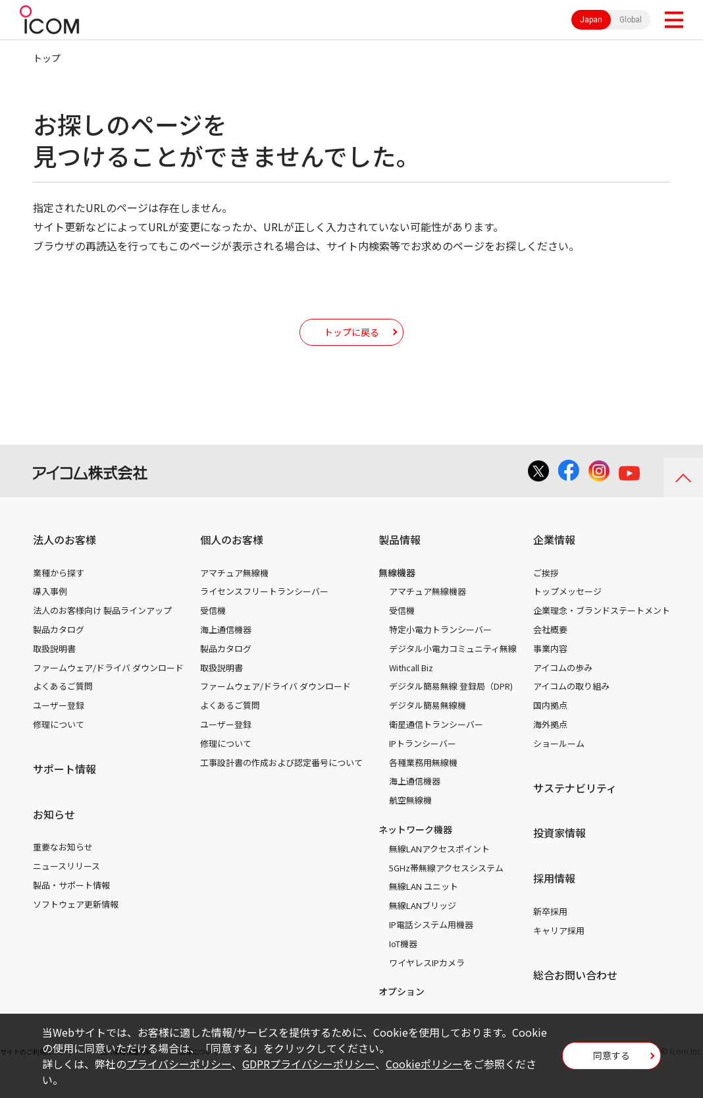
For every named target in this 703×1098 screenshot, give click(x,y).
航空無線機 (410, 819)
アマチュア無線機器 (427, 611)
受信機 (213, 630)
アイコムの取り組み (571, 706)
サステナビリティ (575, 807)
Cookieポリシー (424, 1064)
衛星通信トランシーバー (436, 744)
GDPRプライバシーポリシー (308, 1064)
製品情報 (399, 559)
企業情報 (554, 559)
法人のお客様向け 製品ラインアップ (102, 630)
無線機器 (396, 592)
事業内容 (550, 668)
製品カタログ (58, 649)
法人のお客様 (64, 559)
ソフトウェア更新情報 (75, 924)
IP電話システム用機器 (431, 944)
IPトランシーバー (422, 763)
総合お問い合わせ (575, 994)
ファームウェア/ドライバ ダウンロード (108, 687)
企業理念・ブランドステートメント (601, 630)
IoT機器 (403, 963)
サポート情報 (64, 788)
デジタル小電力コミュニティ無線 (453, 668)
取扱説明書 (54, 668)
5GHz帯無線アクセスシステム (446, 887)
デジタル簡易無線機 (427, 725)
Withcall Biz (411, 687)
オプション (401, 1011)
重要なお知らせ (63, 866)
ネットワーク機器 (415, 849)
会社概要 (550, 649)
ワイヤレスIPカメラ (427, 982)
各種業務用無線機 (423, 782)
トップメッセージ (567, 611)
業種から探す (58, 592)
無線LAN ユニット (423, 906)
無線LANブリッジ (422, 925)
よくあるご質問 (63, 706)
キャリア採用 (559, 950)
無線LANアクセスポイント (439, 868)
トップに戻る (351, 341)
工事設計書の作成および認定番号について (281, 782)
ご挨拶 (546, 592)
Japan (591, 19)
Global (630, 19)
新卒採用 (550, 931)
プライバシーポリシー (179, 1064)
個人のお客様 (231, 559)
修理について (58, 744)
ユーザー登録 (58, 725)
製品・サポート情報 (71, 904)
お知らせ (54, 834)
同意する (611, 1059)
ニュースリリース (66, 885)
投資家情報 (559, 852)
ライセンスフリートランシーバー (264, 611)
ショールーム (559, 763)
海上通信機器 (225, 649)
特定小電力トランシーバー (440, 649)
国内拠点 (550, 725)
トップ (47, 58)
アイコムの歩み (562, 687)
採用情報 (554, 898)
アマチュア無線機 (234, 592)
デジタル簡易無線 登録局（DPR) (451, 706)
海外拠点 (550, 744)
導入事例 (50, 611)
